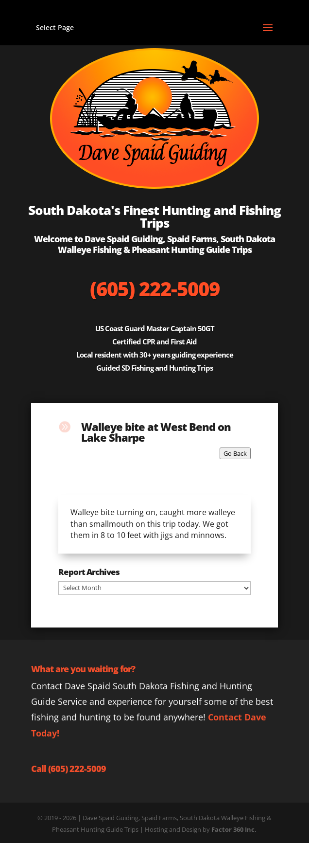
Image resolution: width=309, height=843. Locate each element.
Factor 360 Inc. (234, 829)
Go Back (235, 453)
